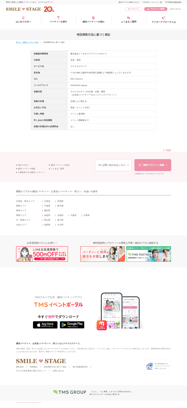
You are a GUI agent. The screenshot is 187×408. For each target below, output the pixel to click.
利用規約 (33, 367)
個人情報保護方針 (80, 367)
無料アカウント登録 (153, 165)
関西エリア (21, 215)
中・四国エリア (23, 220)
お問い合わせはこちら (113, 165)
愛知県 (47, 210)
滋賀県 (47, 215)
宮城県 (60, 201)
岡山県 (47, 220)
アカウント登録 (157, 9)
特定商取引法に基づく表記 (55, 367)
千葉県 (47, 206)
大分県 (60, 225)
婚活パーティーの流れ (93, 19)
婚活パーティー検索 (26, 169)
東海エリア (21, 210)
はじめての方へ (23, 19)
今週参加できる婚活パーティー (31, 172)
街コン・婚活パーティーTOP (27, 42)
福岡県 (47, 225)
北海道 (47, 201)
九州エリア (21, 225)
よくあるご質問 (128, 19)
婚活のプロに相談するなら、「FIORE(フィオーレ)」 (140, 2)
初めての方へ (23, 165)
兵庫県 (87, 215)
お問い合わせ (175, 9)
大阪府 (73, 215)
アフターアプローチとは (164, 19)
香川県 (60, 220)
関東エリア (21, 206)
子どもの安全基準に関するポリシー (31, 371)
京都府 (60, 215)
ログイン (135, 9)
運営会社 (20, 367)
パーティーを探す (58, 19)
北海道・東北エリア (25, 201)
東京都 (60, 206)
